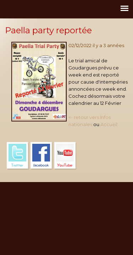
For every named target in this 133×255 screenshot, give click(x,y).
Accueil (108, 124)
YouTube (65, 156)
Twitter (18, 156)
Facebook (41, 156)
